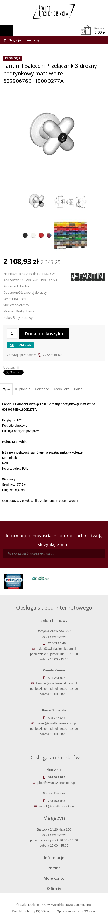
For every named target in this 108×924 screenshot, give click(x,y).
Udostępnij (11, 367)
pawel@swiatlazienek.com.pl (56, 723)
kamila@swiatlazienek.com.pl (56, 683)
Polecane (42, 389)
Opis (6, 389)
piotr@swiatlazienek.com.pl (56, 783)
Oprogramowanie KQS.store (76, 911)
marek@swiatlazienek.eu (56, 806)
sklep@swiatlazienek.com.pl (56, 648)
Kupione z (22, 389)
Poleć (78, 389)
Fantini (24, 286)
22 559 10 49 (52, 355)
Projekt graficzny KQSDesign (32, 911)
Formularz (61, 389)
